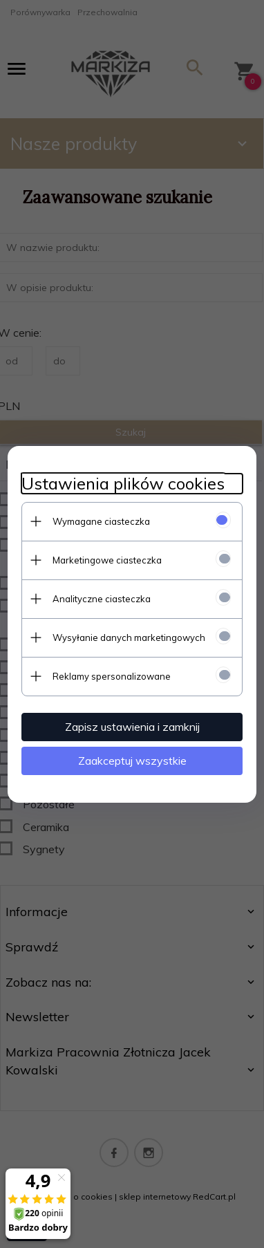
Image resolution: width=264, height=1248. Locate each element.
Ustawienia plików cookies (123, 484)
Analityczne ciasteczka (102, 598)
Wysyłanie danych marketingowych (129, 637)
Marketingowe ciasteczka (107, 560)
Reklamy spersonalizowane (112, 676)
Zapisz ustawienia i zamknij (132, 727)
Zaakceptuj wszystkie (132, 760)
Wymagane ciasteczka (101, 521)
